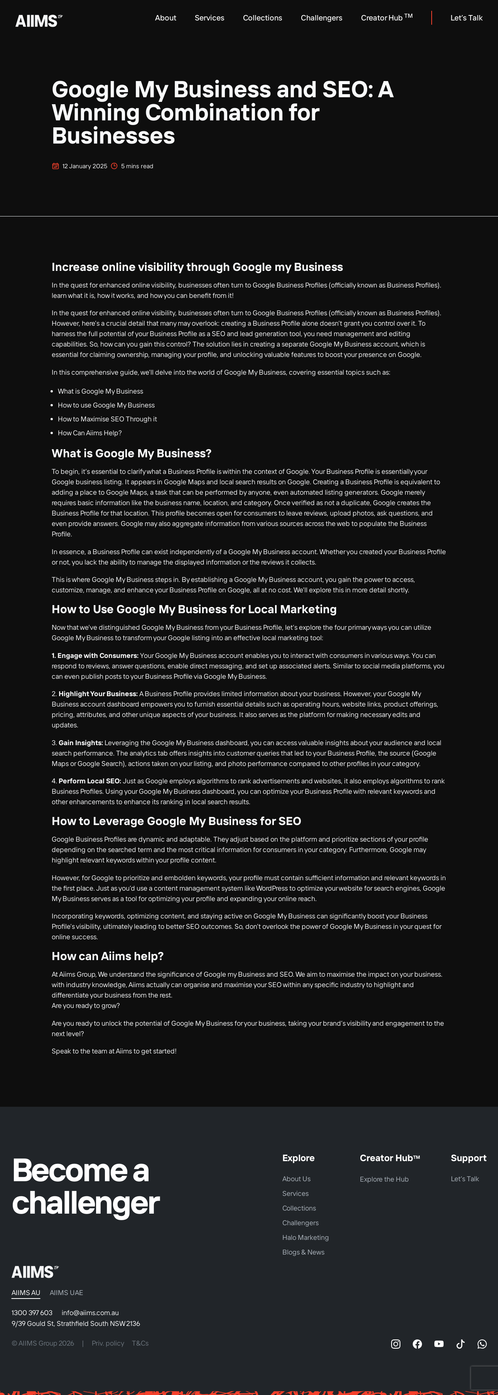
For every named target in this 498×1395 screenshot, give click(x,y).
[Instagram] (395, 1344)
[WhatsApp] (482, 1344)
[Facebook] (417, 1344)
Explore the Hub (384, 1179)
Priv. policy (108, 1343)
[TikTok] (460, 1344)
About (165, 17)
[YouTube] (439, 1344)
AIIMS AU (26, 1292)
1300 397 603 (32, 1312)
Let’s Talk (467, 17)
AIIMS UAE (66, 1292)
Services (210, 17)
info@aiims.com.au (90, 1312)
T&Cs (140, 1343)
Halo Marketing (305, 1237)
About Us (296, 1178)
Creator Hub (387, 17)
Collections (262, 17)
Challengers (322, 17)
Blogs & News (303, 1252)
